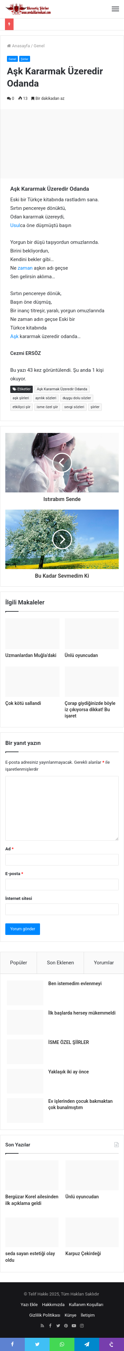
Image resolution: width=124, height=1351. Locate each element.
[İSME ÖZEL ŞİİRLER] (25, 1051)
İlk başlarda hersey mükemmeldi (81, 1013)
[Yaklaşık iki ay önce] (25, 1081)
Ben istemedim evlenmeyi (75, 983)
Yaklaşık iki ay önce (68, 1071)
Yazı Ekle (29, 1304)
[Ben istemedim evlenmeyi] (25, 993)
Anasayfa (18, 45)
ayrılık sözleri (46, 398)
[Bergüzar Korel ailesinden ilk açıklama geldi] (32, 1175)
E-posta (14, 873)
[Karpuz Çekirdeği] (92, 1232)
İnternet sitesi (18, 898)
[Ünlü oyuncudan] (92, 633)
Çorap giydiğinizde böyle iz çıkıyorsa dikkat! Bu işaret (90, 709)
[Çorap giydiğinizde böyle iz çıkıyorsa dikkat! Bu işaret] (92, 682)
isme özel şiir (47, 407)
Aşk (14, 336)
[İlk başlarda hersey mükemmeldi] (25, 1022)
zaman (25, 268)
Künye (70, 1315)
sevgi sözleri (74, 407)
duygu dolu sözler (76, 398)
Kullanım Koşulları (86, 1304)
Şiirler (24, 59)
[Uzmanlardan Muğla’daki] (32, 633)
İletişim (88, 1315)
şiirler (95, 407)
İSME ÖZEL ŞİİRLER (68, 1042)
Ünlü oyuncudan (81, 655)
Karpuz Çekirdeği (83, 1253)
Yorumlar (104, 963)
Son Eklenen (60, 963)
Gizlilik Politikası (45, 1315)
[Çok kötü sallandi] (32, 682)
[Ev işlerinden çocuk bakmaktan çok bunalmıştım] (25, 1110)
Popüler (18, 963)
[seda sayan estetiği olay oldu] (32, 1232)
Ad (9, 848)
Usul (15, 225)
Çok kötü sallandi (23, 703)
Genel (39, 45)
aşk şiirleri (21, 398)
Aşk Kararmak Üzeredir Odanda (62, 389)
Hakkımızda (53, 1304)
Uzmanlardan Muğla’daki (30, 655)
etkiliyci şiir (21, 407)
